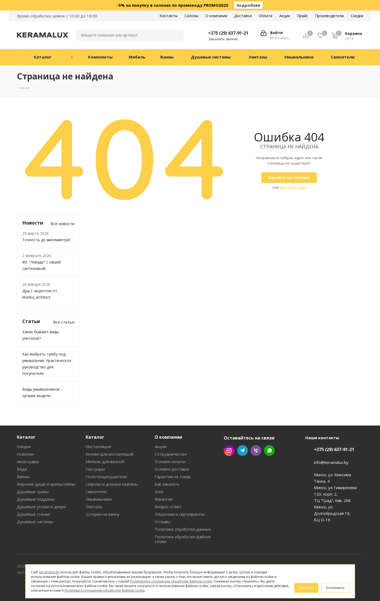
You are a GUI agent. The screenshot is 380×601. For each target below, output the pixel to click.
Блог (159, 491)
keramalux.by (49, 572)
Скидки (24, 446)
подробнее (248, 5)
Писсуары (95, 469)
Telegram (242, 450)
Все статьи (63, 322)
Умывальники (99, 499)
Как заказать (167, 484)
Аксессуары (28, 461)
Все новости (62, 223)
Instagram (229, 450)
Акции (161, 446)
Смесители (96, 491)
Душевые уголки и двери (41, 506)
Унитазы (94, 506)
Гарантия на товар (173, 476)
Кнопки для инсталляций (109, 454)
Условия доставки (172, 469)
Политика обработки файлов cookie (183, 539)
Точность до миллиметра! (46, 239)
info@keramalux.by (331, 462)
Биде (22, 469)
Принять (306, 587)
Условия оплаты (170, 461)
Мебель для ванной (105, 461)
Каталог (26, 437)
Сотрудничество (171, 454)
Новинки (25, 454)
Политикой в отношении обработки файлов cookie (171, 581)
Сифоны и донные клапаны (112, 484)
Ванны (23, 476)
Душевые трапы (33, 491)
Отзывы (162, 521)
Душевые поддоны (36, 499)
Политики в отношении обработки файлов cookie (104, 590)
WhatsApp (269, 450)
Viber (256, 450)
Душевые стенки (33, 514)
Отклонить (335, 587)
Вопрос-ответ (168, 506)
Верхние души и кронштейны (46, 484)
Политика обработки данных (183, 529)
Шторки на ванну (103, 514)
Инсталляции (98, 446)
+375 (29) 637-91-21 (228, 33)
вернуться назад (293, 187)
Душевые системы (35, 521)
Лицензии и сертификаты (180, 514)
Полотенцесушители (106, 476)
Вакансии (164, 499)
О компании (168, 437)
